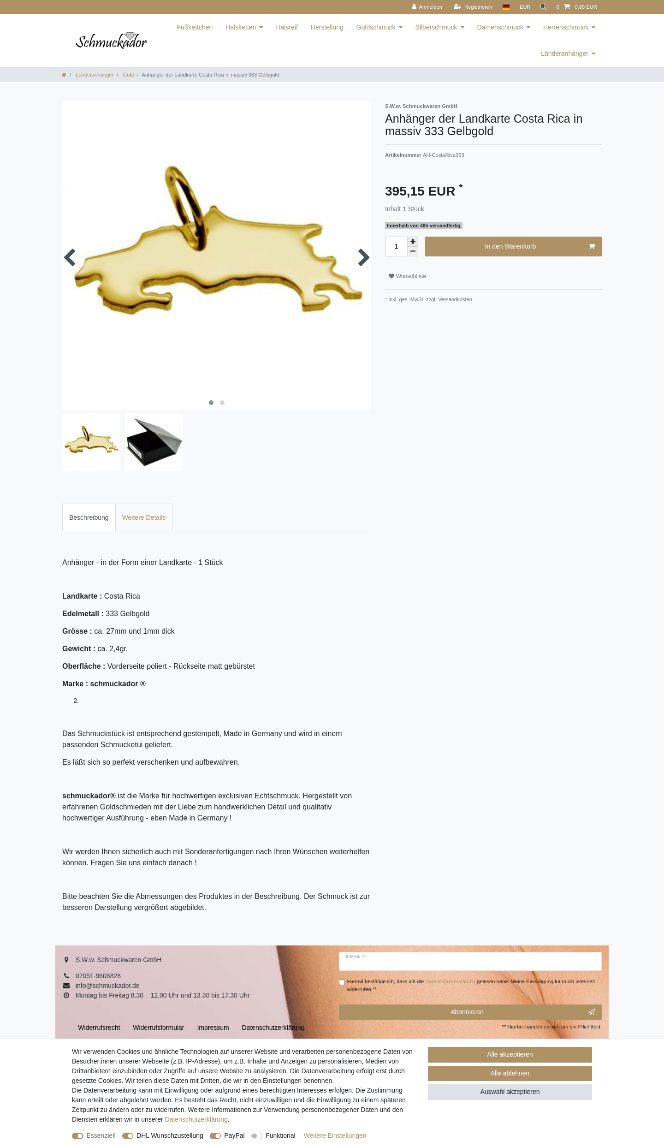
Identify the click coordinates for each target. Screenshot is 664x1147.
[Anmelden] (424, 7)
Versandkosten (454, 299)
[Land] (502, 7)
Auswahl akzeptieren (510, 1091)
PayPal (234, 1135)
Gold (127, 74)
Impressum (213, 1027)
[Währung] (522, 7)
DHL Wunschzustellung (169, 1135)
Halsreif (286, 27)
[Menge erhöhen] (412, 242)
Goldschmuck (376, 27)
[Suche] (542, 7)
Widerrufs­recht (99, 1027)
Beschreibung (89, 517)
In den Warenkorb (540, 247)
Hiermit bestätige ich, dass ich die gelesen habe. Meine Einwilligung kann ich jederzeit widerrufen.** (471, 985)
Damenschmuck (500, 27)
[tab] (89, 517)
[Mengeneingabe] (396, 246)
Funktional (281, 1135)
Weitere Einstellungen (335, 1135)
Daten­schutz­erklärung (196, 1119)
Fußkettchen (195, 27)
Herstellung (327, 27)
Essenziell (101, 1135)
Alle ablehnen (510, 1073)
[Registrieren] (470, 7)
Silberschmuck (436, 27)
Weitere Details (144, 517)
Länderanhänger (564, 53)
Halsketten (240, 27)
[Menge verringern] (412, 251)
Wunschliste (407, 276)
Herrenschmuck (565, 27)
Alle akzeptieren (510, 1054)
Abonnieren (523, 1012)
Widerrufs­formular (158, 1027)
